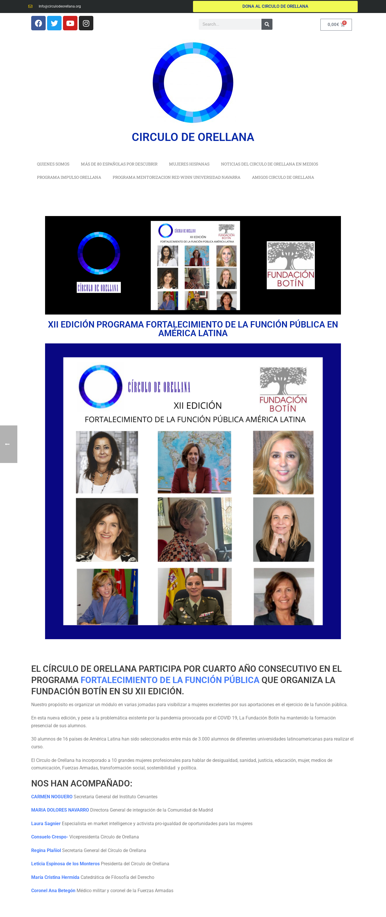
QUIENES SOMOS (53, 164)
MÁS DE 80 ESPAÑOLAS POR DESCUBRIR (119, 164)
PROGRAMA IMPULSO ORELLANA (69, 177)
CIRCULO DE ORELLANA (193, 137)
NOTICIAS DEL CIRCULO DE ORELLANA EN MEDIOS (269, 164)
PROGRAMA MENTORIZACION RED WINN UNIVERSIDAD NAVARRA (176, 177)
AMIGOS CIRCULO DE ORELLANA (283, 177)
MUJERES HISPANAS (189, 164)
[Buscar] (266, 24)
